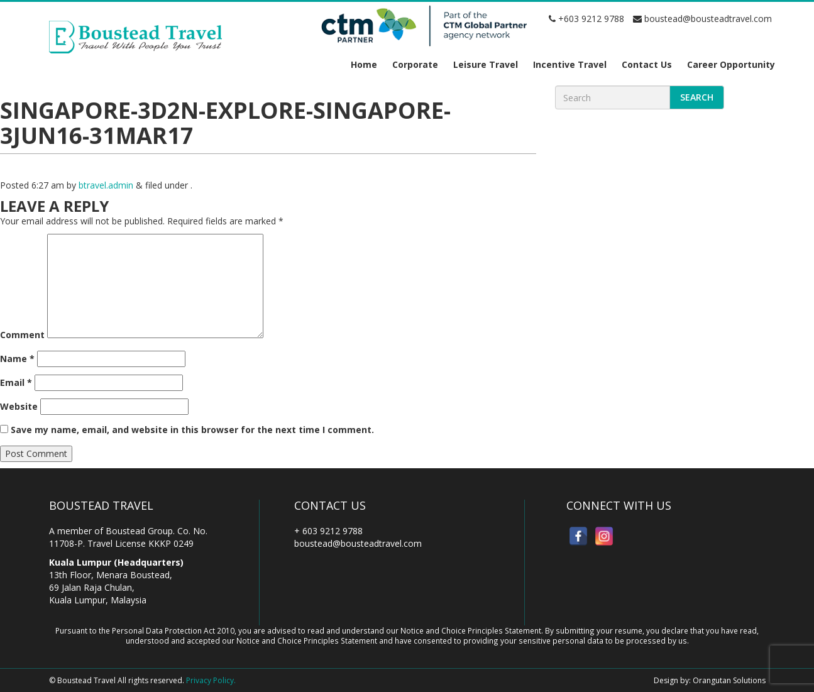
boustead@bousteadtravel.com (702, 19)
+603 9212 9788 (586, 19)
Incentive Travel (570, 64)
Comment (22, 335)
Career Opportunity (731, 64)
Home (364, 64)
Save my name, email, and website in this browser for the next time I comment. (192, 430)
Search (696, 97)
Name (17, 359)
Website (19, 406)
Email (16, 382)
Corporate (415, 64)
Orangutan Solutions (729, 680)
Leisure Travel (485, 64)
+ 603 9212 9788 (328, 531)
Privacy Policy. (211, 680)
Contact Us (647, 64)
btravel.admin (106, 185)
